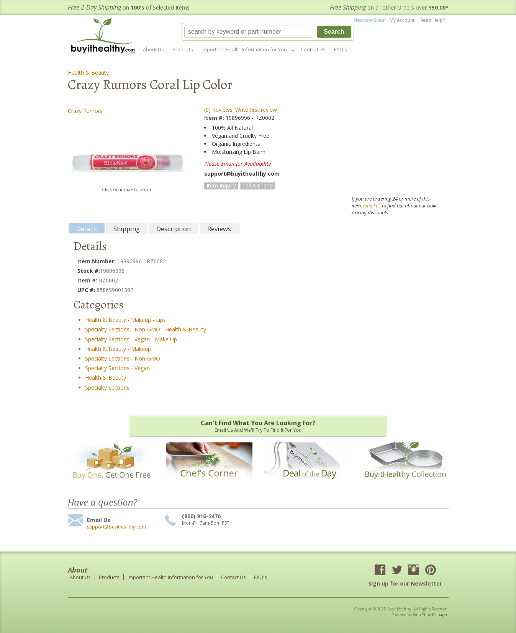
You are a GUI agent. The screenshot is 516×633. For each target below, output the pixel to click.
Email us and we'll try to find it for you (257, 426)
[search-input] (249, 31)
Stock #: (88, 270)
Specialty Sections (107, 329)
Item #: (215, 117)
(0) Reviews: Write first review (240, 109)
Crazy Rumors (85, 110)
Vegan (142, 339)
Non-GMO (147, 329)
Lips (161, 319)
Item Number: (97, 261)
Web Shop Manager (430, 614)
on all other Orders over (389, 7)
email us (372, 205)
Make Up (166, 339)
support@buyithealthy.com (116, 527)
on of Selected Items (129, 7)
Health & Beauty (88, 72)
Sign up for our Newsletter (405, 583)
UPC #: (87, 290)
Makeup (141, 319)
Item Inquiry (221, 185)
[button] (268, 32)
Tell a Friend (257, 185)
